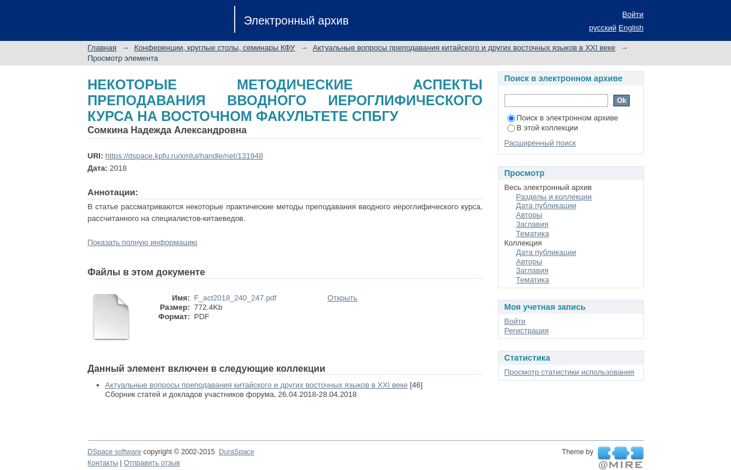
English (631, 27)
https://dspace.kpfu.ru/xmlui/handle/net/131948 (184, 155)
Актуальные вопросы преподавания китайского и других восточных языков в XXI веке (464, 47)
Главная (102, 47)
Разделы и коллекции (554, 196)
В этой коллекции (542, 127)
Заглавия (532, 224)
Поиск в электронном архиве (563, 117)
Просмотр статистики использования (569, 372)
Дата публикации (546, 205)
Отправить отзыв (152, 463)
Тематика (533, 233)
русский (603, 27)
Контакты (103, 463)
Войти (632, 14)
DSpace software (115, 452)
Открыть (343, 297)
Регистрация (527, 330)
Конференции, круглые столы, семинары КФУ (214, 47)
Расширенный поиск (540, 143)
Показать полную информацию (143, 242)
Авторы (529, 214)
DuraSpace (236, 452)
